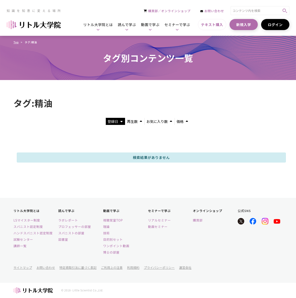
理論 (106, 226)
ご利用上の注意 (112, 267)
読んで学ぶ (66, 210)
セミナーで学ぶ (159, 210)
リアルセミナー (159, 220)
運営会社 (185, 267)
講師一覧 (20, 246)
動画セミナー (158, 226)
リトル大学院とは (26, 210)
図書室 (63, 239)
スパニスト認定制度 (28, 226)
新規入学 (243, 24)
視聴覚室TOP (113, 220)
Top (16, 42)
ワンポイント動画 (116, 246)
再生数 (134, 121)
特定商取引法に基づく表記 (78, 267)
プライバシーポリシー (159, 267)
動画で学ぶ (111, 210)
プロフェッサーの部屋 (74, 226)
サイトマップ (22, 267)
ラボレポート (68, 220)
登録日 (115, 121)
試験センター (23, 239)
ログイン (275, 24)
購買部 (198, 220)
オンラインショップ (207, 210)
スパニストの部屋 (71, 233)
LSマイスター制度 (26, 220)
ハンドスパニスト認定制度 (33, 233)
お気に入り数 (159, 121)
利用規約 (133, 267)
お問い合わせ (45, 267)
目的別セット (113, 239)
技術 (106, 233)
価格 (182, 121)
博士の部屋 (111, 252)
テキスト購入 (212, 24)
